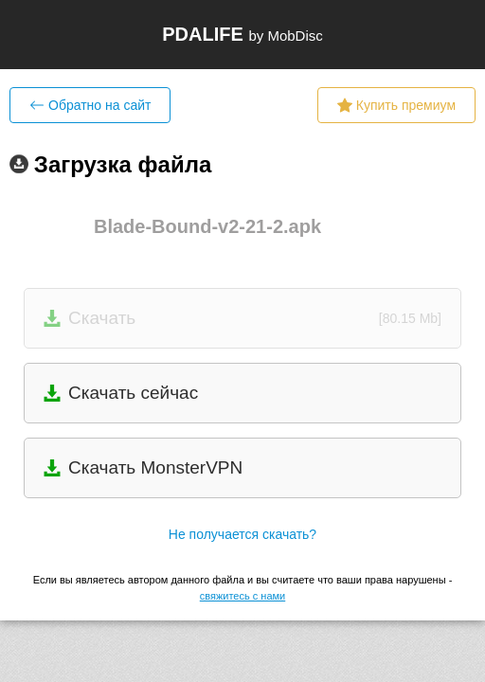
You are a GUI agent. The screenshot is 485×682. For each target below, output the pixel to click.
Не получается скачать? (242, 534)
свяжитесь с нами (242, 595)
